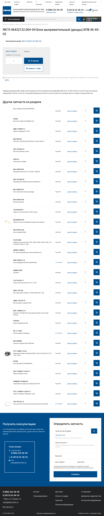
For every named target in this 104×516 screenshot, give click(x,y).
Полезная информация (64, 504)
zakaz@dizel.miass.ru (19, 462)
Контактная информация (91, 500)
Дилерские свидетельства (91, 496)
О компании (39, 3)
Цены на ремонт (72, 3)
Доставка (8, 2)
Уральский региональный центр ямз (7, 10)
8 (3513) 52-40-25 (19, 457)
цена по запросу (11, 51)
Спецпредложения (40, 496)
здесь (7, 80)
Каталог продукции (14, 19)
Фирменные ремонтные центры (89, 3)
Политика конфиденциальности (46, 513)
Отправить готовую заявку (75, 12)
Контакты (49, 2)
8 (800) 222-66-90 (54, 9)
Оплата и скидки (17, 3)
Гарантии (29, 2)
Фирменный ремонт (58, 3)
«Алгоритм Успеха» (95, 513)
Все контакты (8, 507)
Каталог (36, 492)
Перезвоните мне (51, 12)
